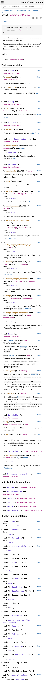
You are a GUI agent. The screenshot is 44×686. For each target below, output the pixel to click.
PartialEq (13, 415)
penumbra (22, 10)
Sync (9, 502)
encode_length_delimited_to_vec (18, 245)
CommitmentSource (32, 2)
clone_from (11, 87)
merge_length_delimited (17, 313)
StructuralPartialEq (18, 474)
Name (10, 334)
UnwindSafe (12, 510)
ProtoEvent (17, 615)
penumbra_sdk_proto (10, 10)
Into (17, 578)
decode (9, 262)
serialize (10, 455)
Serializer (12, 462)
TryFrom (19, 646)
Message (12, 164)
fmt (7, 108)
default (9, 129)
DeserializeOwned (9, 622)
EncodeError (30, 194)
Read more (29, 83)
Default (12, 123)
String (24, 371)
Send (9, 498)
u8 (8, 208)
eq (7, 422)
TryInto (19, 654)
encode (9, 191)
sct (3, 12)
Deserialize (20, 139)
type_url (10, 393)
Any (13, 521)
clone (8, 77)
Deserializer (13, 152)
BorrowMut (17, 538)
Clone (11, 70)
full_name (10, 371)
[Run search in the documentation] (22, 6)
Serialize (13, 451)
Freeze (10, 487)
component (35, 10)
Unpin (10, 506)
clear (8, 181)
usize (30, 171)
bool (27, 424)
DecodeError (21, 264)
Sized (13, 198)
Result (24, 111)
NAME (11, 340)
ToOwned (15, 634)
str (25, 340)
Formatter (7, 111)
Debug (11, 102)
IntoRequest (18, 591)
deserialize (11, 146)
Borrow (15, 529)
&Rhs (25, 434)
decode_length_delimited (17, 279)
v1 (5, 12)
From (14, 562)
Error (21, 148)
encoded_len (11, 171)
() (22, 194)
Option (22, 30)
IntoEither (17, 587)
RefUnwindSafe (14, 491)
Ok (17, 458)
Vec (4, 208)
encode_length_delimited (17, 220)
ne (7, 434)
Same (14, 626)
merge (8, 296)
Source (4, 21)
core (28, 10)
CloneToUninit (19, 546)
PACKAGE (12, 356)
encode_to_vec (12, 206)
